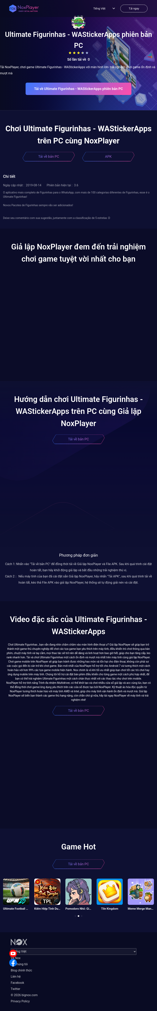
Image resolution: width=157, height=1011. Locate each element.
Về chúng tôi (19, 964)
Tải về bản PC (48, 156)
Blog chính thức (21, 970)
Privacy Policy (20, 1001)
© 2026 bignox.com (24, 995)
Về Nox (16, 958)
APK (108, 156)
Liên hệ (16, 976)
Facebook (17, 983)
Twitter (15, 989)
